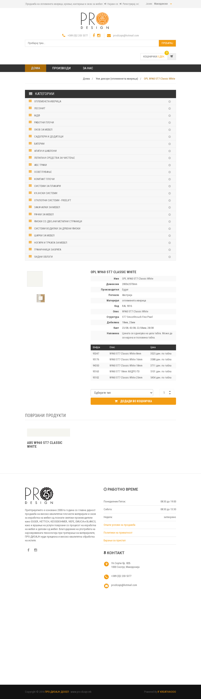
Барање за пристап (115, 540)
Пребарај (167, 43)
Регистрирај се (130, 4)
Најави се (112, 4)
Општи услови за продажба (119, 524)
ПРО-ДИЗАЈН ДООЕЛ (57, 691)
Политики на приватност (118, 532)
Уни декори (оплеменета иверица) (117, 78)
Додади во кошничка (133, 403)
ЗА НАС (88, 68)
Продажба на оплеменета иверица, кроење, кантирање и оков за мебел (64, 4)
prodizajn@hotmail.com (126, 35)
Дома (35, 68)
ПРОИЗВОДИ (61, 68)
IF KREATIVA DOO (167, 691)
